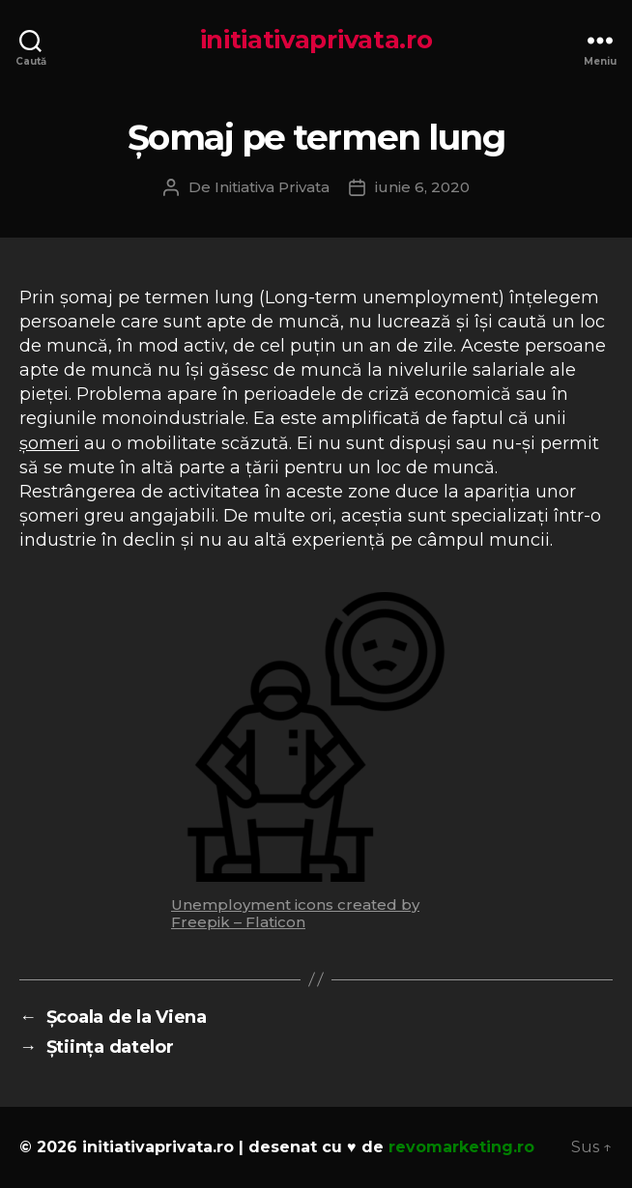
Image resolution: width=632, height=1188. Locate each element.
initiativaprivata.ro (316, 39)
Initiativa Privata (272, 187)
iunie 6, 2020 (422, 187)
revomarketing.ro (461, 1147)
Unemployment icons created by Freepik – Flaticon (295, 913)
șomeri (49, 443)
